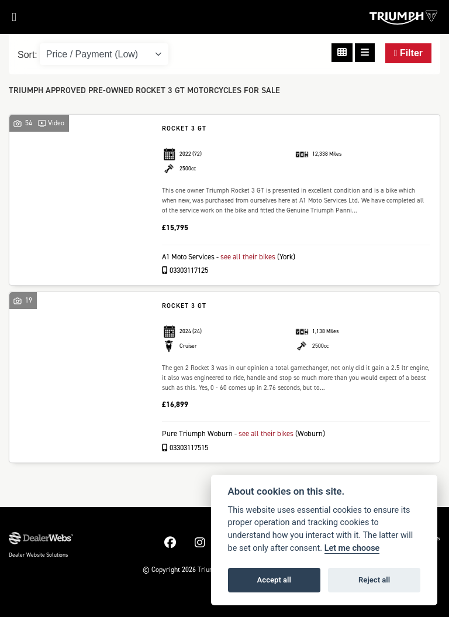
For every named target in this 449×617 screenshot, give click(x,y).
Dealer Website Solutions (38, 554)
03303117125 (185, 270)
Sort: (27, 55)
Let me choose (352, 548)
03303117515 (185, 448)
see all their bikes (247, 257)
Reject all (374, 579)
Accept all (274, 579)
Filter (408, 53)
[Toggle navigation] (8, 20)
